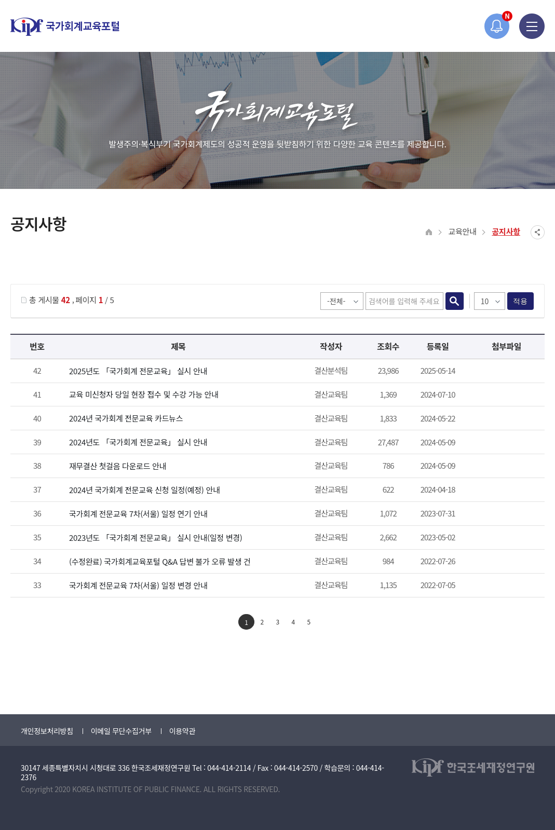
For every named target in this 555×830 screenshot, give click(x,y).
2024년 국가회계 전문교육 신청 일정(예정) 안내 (144, 489)
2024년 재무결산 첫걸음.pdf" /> (504, 466)
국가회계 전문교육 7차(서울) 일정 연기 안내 (138, 513)
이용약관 (182, 731)
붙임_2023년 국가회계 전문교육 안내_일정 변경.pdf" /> (504, 538)
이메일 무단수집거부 (121, 731)
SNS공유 (538, 232)
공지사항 (506, 231)
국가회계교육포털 (64, 27)
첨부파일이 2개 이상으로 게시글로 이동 (504, 371)
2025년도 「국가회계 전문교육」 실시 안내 (138, 370)
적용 (520, 301)
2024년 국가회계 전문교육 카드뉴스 (126, 418)
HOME (429, 232)
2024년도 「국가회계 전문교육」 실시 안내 (138, 442)
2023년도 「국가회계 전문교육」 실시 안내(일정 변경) (155, 537)
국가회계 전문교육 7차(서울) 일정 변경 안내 (138, 585)
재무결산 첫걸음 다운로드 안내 (117, 465)
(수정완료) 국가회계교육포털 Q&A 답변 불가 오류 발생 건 (160, 561)
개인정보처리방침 (47, 731)
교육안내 (462, 231)
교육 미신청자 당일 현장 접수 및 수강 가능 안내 (144, 394)
